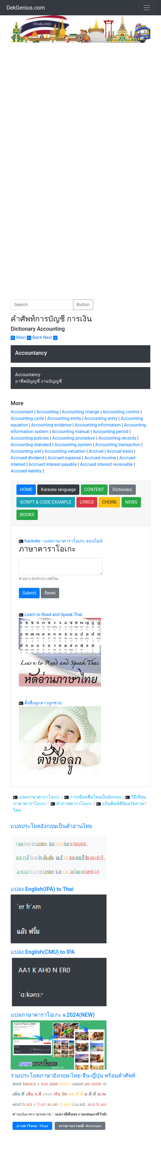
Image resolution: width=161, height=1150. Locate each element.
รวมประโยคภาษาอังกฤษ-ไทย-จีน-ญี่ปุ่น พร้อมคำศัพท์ (73, 1075)
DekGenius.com (26, 7)
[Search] (42, 305)
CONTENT (94, 489)
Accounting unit (26, 451)
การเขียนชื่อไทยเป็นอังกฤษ (95, 797)
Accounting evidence (51, 425)
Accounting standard (31, 444)
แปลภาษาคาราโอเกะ (39, 797)
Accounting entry (100, 418)
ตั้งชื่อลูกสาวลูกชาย (43, 702)
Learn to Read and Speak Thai (53, 614)
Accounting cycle (27, 418)
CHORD (109, 502)
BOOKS (27, 514)
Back (34, 337)
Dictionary (122, 489)
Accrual (96, 451)
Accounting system (73, 444)
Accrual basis (120, 451)
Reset (49, 593)
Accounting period (110, 431)
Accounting (47, 411)
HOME (26, 489)
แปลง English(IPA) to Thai (42, 889)
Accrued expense (64, 457)
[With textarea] (60, 566)
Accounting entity (64, 418)
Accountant (22, 411)
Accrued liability (26, 471)
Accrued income (100, 457)
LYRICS (87, 502)
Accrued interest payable (53, 464)
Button (83, 304)
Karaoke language (58, 489)
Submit (29, 593)
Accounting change (80, 411)
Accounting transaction (117, 444)
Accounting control (121, 411)
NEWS (131, 502)
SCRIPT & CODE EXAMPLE (45, 502)
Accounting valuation (65, 451)
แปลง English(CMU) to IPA (43, 952)
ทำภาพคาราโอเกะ (74, 803)
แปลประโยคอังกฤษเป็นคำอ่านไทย (51, 826)
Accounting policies (30, 438)
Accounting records (117, 438)
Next (50, 337)
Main (18, 337)
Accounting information (98, 425)
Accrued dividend (27, 457)
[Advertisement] (57, 83)
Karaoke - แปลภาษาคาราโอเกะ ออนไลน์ (63, 541)
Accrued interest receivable (106, 464)
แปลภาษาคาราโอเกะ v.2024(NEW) (53, 1015)
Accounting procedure (73, 438)
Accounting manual (71, 431)
